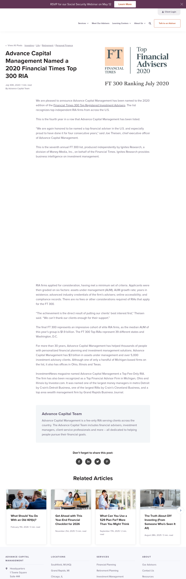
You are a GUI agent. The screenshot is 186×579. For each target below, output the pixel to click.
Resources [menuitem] (148, 475)
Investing (29, 42)
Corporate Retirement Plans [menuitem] (112, 493)
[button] (180, 409)
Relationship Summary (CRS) (153, 569)
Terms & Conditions (145, 566)
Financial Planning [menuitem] (106, 463)
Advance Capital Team (18, 85)
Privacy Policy (162, 566)
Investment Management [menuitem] (110, 475)
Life (38, 42)
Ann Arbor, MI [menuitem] (58, 505)
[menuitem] (169, 11)
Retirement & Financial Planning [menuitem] (114, 517)
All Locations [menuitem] (58, 511)
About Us (138, 23)
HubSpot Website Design (159, 572)
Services (82, 23)
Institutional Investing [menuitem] (108, 487)
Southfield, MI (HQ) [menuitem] (61, 463)
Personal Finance (64, 42)
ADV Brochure (173, 569)
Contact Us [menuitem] (148, 469)
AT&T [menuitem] (99, 523)
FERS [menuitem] (99, 529)
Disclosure (174, 566)
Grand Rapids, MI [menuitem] (60, 469)
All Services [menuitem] (103, 499)
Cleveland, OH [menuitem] (59, 481)
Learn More (125, 4)
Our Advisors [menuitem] (149, 463)
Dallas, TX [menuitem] (56, 487)
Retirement (47, 42)
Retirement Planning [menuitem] (107, 469)
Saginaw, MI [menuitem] (57, 493)
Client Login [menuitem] (148, 481)
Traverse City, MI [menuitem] (60, 499)
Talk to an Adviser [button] (167, 23)
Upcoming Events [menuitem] (106, 535)
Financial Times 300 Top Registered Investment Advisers (89, 102)
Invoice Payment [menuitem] (151, 487)
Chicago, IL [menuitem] (57, 475)
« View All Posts (14, 42)
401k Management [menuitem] (107, 481)
